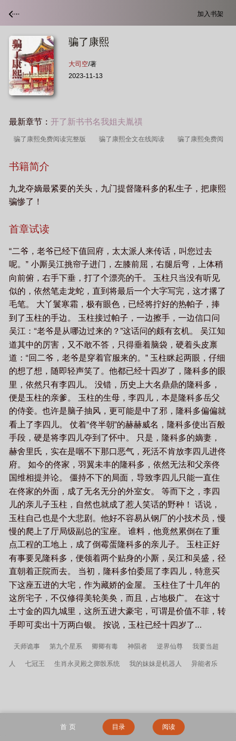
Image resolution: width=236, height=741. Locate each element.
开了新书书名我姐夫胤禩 (96, 121)
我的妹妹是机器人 (155, 663)
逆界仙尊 (170, 646)
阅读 (168, 726)
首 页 (67, 726)
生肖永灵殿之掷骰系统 (87, 663)
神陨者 (137, 646)
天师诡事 (27, 646)
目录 (118, 726)
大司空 (78, 63)
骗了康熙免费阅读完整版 (51, 138)
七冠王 (35, 663)
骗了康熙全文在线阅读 (133, 138)
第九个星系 (65, 646)
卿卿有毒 (105, 646)
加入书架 (212, 13)
